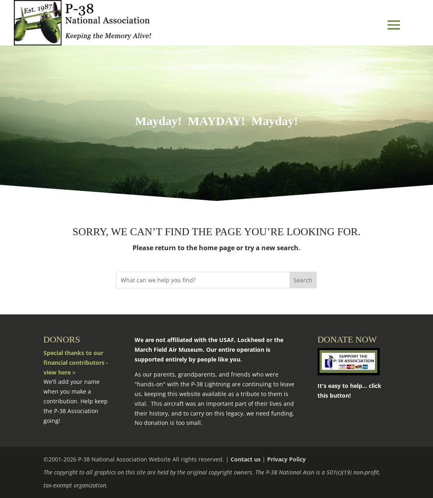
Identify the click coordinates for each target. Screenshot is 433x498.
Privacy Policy (286, 459)
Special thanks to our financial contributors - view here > (76, 362)
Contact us (246, 459)
